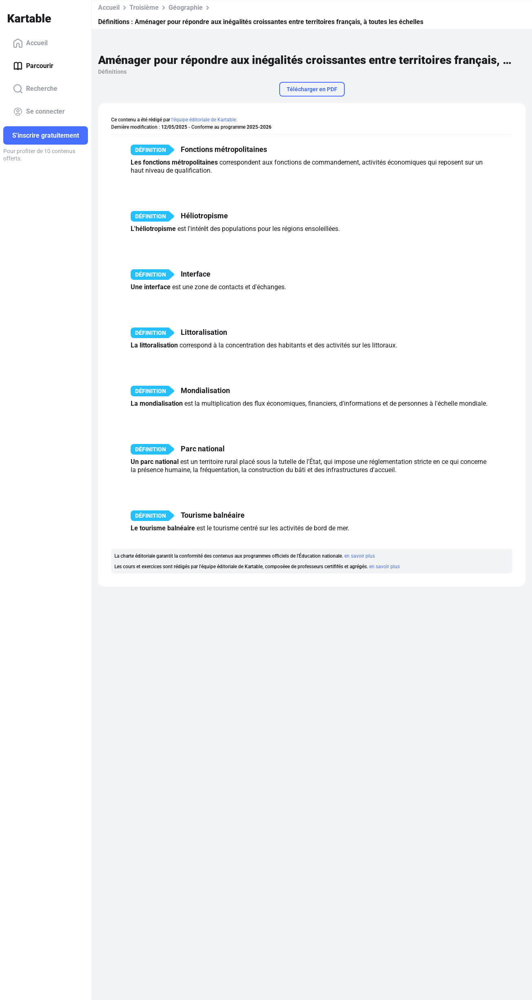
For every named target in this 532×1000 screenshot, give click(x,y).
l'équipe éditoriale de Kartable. (204, 120)
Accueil (30, 43)
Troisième (144, 7)
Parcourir (33, 66)
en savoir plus (359, 556)
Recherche (35, 89)
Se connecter (39, 111)
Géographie (186, 7)
